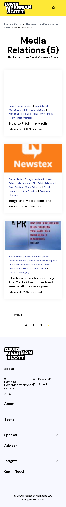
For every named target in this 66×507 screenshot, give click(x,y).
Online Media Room (19, 268)
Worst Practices (33, 256)
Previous (15, 315)
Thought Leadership (35, 179)
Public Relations (37, 109)
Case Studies (16, 187)
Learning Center (13, 24)
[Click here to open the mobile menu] (59, 8)
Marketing (14, 113)
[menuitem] (17, 384)
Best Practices (24, 117)
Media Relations (29, 113)
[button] (53, 7)
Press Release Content (21, 105)
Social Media (16, 179)
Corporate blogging (19, 272)
